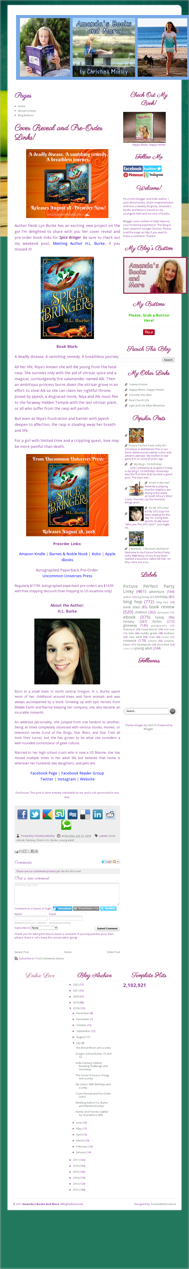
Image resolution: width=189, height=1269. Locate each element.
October (81, 1025)
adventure (156, 591)
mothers (169, 633)
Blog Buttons (26, 115)
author (127, 597)
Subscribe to (36, 928)
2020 (76, 996)
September (83, 1031)
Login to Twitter (108, 908)
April (79, 1134)
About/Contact (27, 111)
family (159, 617)
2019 (76, 1002)
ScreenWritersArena (163, 1204)
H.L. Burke (52, 840)
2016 (76, 1166)
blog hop (132, 601)
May (79, 1128)
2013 (76, 1183)
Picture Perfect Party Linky (148, 588)
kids (131, 633)
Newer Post (22, 952)
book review (161, 607)
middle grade (148, 633)
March (80, 1140)
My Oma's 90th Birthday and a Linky (93, 1085)
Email (52, 914)
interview (169, 629)
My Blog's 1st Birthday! (148, 464)
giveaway (130, 625)
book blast (131, 607)
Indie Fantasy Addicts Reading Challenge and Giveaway (92, 1066)
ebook (21, 840)
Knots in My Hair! (159, 482)
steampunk (144, 644)
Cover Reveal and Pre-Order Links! (93, 1095)
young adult (66, 840)
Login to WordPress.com (86, 908)
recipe (165, 637)
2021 (76, 990)
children (141, 612)
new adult (135, 637)
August (81, 1037)
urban (126, 648)
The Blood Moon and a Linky (93, 1048)
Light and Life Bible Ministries (147, 405)
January (81, 1152)
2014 (76, 1178)
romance (129, 640)
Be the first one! (71, 871)
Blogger (148, 729)
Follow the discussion (116, 861)
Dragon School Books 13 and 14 (93, 1055)
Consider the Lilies (140, 395)
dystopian (163, 612)
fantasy (31, 840)
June (79, 1122)
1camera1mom (138, 384)
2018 (76, 1008)
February (82, 1146)
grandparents (159, 625)
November (83, 1019)
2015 (76, 1172)
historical (129, 629)
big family (143, 597)
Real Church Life (139, 400)
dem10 (152, 725)
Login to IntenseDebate (62, 908)
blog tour (162, 602)
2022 (76, 984)
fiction (40, 840)
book (112, 836)
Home (21, 106)
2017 (76, 1160)
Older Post (113, 952)
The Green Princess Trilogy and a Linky (92, 1076)
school (152, 641)
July (78, 1043)
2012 (76, 1189)
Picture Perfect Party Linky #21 (148, 445)
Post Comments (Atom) (50, 958)
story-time (163, 644)
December (83, 1013)
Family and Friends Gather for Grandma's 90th (92, 1113)
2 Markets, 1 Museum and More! (149, 548)
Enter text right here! (67, 894)
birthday (161, 596)
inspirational (149, 629)
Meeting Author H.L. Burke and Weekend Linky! (92, 1104)
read (152, 637)
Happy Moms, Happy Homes (146, 389)
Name (18, 914)
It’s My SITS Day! (159, 508)
